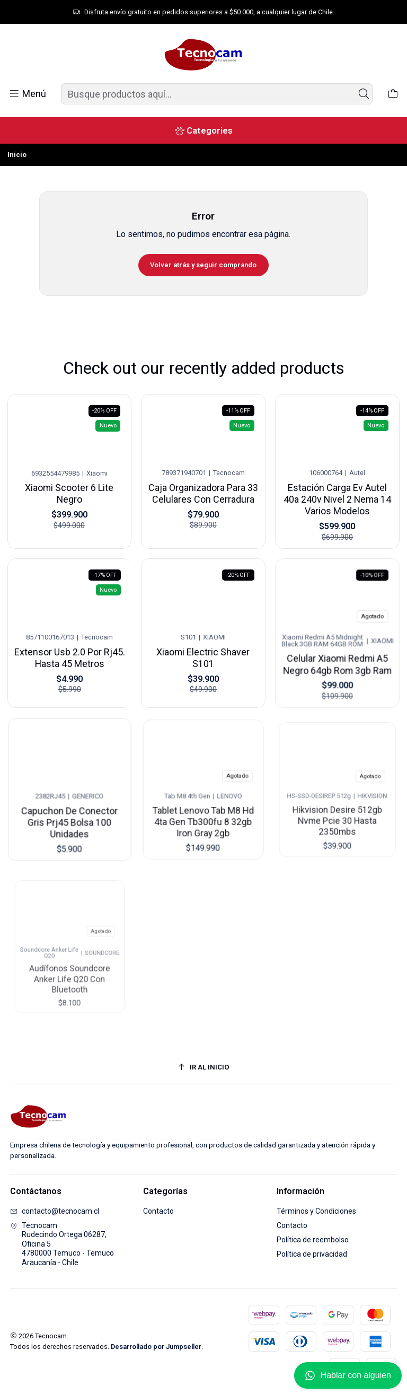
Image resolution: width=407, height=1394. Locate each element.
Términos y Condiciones (316, 1211)
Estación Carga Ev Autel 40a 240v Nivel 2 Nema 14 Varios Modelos (337, 492)
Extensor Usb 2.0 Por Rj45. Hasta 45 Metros (69, 649)
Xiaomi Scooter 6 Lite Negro (69, 491)
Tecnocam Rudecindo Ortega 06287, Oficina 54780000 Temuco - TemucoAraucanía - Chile (62, 1244)
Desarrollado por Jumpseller (156, 1347)
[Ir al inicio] (203, 1067)
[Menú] (27, 94)
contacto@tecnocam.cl (54, 1211)
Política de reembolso (313, 1239)
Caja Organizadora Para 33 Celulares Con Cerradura (203, 490)
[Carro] (393, 94)
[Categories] (203, 130)
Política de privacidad (312, 1254)
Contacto (158, 1211)
